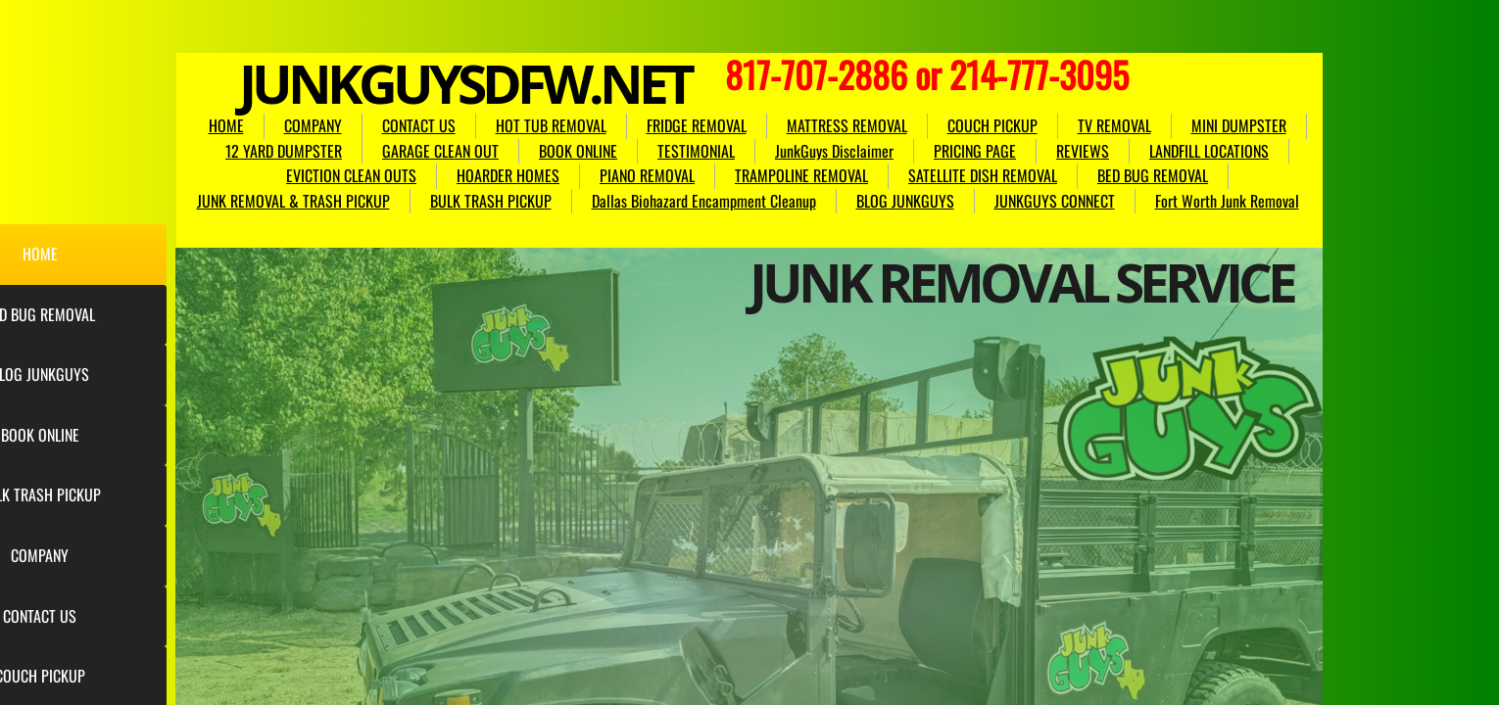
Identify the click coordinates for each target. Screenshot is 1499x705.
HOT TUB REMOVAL (551, 125)
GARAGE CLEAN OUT (440, 151)
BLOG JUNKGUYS (905, 200)
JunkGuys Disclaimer (834, 151)
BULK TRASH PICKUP (491, 200)
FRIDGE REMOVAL (697, 125)
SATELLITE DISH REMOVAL (982, 175)
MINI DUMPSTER (1238, 125)
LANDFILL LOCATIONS (1209, 151)
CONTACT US (419, 125)
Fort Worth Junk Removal (1227, 200)
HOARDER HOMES (508, 175)
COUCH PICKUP (992, 125)
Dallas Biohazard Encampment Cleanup (704, 200)
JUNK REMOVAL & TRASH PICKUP (293, 200)
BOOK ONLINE (578, 151)
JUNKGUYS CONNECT (1054, 200)
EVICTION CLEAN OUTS (351, 175)
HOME (226, 125)
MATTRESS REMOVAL (847, 125)
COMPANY (313, 125)
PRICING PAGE (975, 151)
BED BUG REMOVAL (1152, 175)
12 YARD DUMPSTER (283, 151)
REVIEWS (1082, 151)
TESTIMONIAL (696, 151)
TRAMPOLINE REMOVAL (801, 175)
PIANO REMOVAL (647, 175)
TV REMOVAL (1114, 125)
